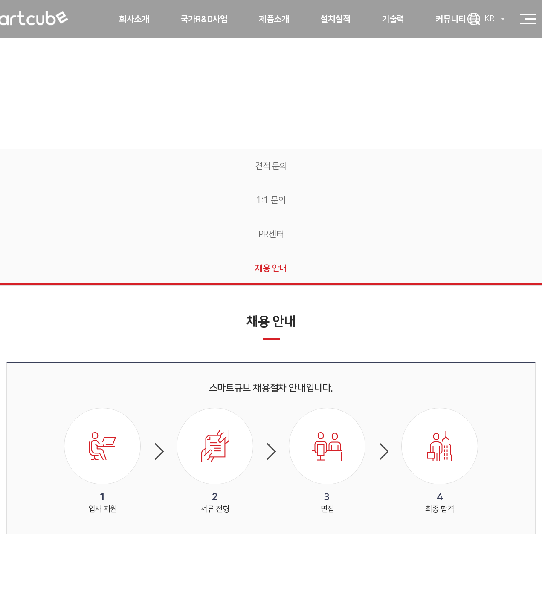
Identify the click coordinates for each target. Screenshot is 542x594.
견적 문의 (271, 166)
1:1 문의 (271, 200)
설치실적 (335, 19)
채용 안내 (271, 268)
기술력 (393, 19)
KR (494, 19)
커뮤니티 (450, 19)
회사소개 (134, 19)
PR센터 (271, 234)
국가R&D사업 (203, 19)
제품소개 (274, 19)
